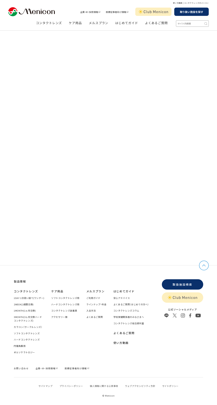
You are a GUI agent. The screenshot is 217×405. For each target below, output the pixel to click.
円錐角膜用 (20, 346)
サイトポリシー (170, 386)
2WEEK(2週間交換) (24, 304)
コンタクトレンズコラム (126, 310)
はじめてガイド (126, 23)
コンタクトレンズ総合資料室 (128, 323)
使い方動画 (121, 343)
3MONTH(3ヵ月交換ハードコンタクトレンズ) (28, 318)
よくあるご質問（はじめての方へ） (131, 304)
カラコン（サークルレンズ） (28, 327)
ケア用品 (75, 23)
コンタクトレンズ (49, 23)
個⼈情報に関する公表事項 (104, 386)
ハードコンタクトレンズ (27, 339)
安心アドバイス (121, 298)
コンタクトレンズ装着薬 (64, 310)
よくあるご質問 (156, 23)
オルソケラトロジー (24, 352)
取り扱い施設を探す (191, 12)
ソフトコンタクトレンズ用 (65, 298)
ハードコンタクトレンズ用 (65, 304)
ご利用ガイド (93, 298)
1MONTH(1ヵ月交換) (25, 310)
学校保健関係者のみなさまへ (128, 317)
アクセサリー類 (59, 317)
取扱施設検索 (182, 284)
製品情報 (20, 281)
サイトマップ (45, 386)
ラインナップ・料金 (96, 304)
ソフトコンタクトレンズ (27, 333)
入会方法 (91, 310)
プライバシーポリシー (71, 386)
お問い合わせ (21, 368)
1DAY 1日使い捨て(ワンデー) (29, 298)
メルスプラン (98, 23)
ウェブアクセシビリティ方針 (140, 386)
